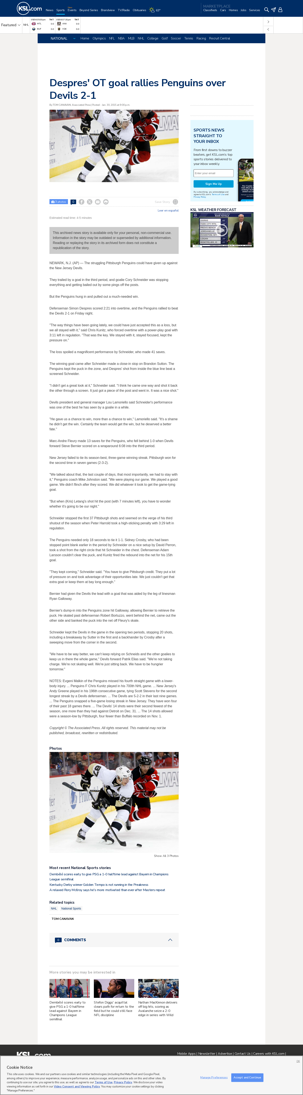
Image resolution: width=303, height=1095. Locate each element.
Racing (201, 38)
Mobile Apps (186, 1053)
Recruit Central (219, 38)
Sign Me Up (213, 184)
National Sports (71, 908)
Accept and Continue (247, 1077)
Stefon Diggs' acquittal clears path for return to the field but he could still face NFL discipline (114, 1008)
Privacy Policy (200, 197)
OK (298, 1061)
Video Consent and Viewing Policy (77, 1086)
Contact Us (243, 1053)
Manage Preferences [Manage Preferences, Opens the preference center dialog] (213, 1077)
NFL (112, 38)
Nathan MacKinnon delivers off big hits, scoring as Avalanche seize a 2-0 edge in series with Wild (158, 1008)
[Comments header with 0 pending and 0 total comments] (114, 940)
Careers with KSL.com (268, 1053)
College (152, 38)
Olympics (99, 38)
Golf (164, 38)
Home (85, 38)
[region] (151, 1075)
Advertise (225, 1053)
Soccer (176, 38)
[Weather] (156, 12)
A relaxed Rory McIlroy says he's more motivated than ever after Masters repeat (107, 890)
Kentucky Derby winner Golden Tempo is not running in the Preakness (98, 884)
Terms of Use (218, 194)
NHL (141, 38)
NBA (121, 38)
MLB (131, 38)
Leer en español (168, 210)
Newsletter (206, 1053)
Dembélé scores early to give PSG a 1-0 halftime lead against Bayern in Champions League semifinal (67, 1011)
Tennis (188, 38)
